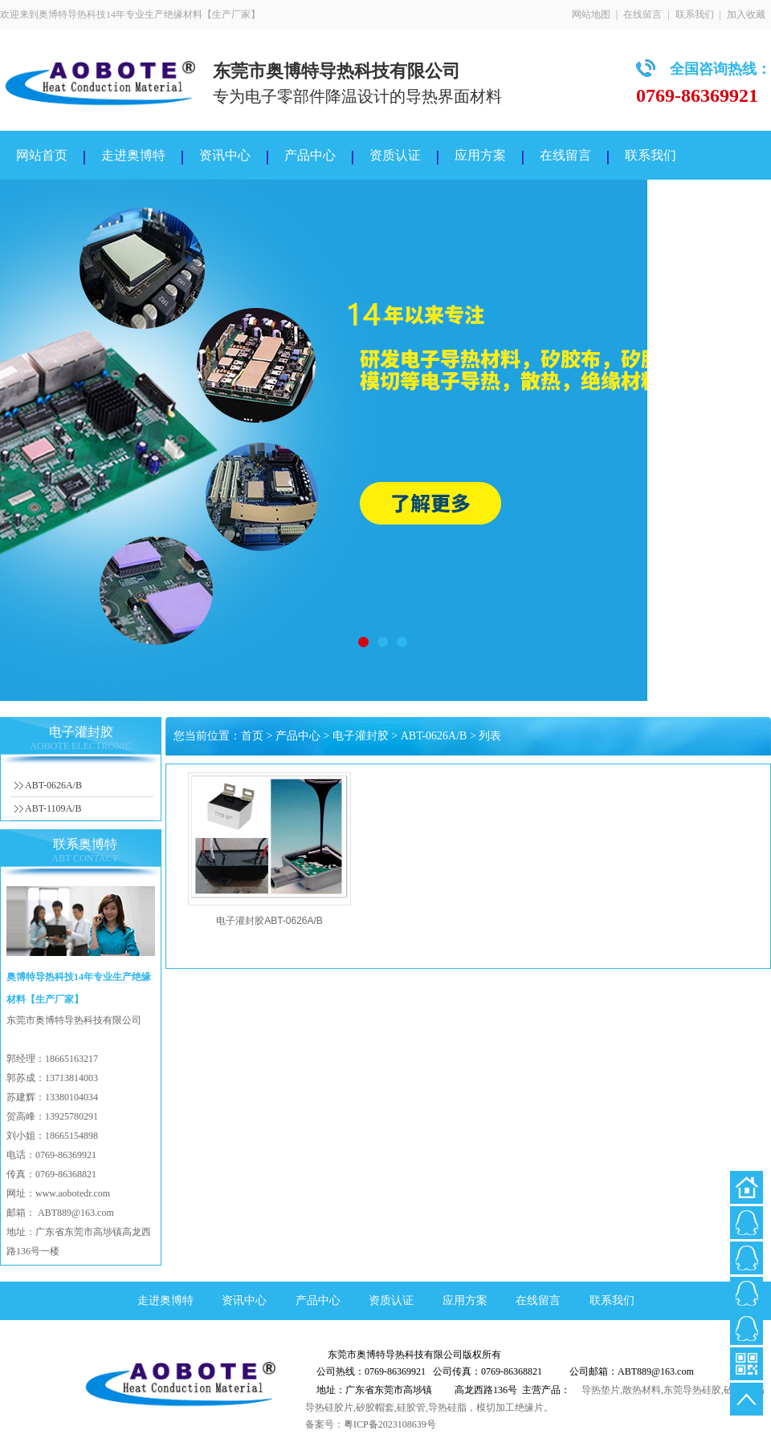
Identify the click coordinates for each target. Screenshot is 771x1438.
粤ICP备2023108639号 (390, 1424)
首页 (252, 736)
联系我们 (694, 14)
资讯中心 (225, 155)
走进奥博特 (133, 155)
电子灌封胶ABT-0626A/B (269, 920)
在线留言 (642, 14)
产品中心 (310, 155)
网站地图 (591, 14)
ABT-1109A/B (53, 808)
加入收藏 (746, 14)
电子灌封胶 (360, 736)
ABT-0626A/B (53, 785)
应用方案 (480, 155)
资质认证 (395, 155)
